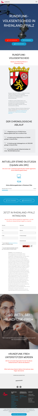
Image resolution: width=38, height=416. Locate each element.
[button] (19, 132)
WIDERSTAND (13, 402)
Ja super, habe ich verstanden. (19, 414)
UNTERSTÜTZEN (14, 407)
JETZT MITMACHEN (12, 40)
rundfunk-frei (7, 1)
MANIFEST (13, 395)
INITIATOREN (13, 406)
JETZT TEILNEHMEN (11, 200)
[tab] (19, 132)
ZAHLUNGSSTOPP (14, 396)
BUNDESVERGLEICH (27, 200)
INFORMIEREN (27, 40)
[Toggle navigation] (36, 1)
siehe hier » (10, 113)
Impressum (22, 395)
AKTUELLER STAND (19, 44)
